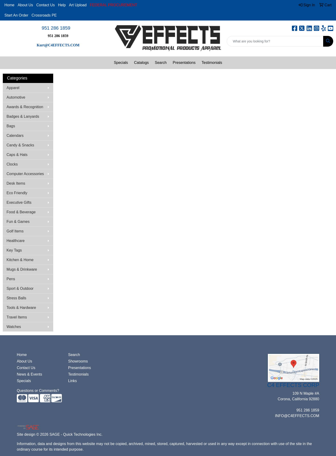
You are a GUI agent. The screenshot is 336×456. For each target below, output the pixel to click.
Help (62, 5)
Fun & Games (18, 222)
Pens (11, 279)
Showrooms (78, 361)
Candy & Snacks (20, 145)
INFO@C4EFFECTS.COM (297, 416)
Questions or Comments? (38, 391)
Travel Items (17, 317)
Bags (11, 126)
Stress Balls (16, 298)
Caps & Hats (17, 155)
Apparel (13, 88)
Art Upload (78, 5)
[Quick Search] (275, 41)
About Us (25, 5)
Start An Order (16, 15)
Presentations (184, 63)
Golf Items (15, 231)
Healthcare (15, 241)
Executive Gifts (19, 202)
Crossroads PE (44, 15)
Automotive (16, 97)
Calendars (15, 136)
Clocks (12, 164)
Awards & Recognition (25, 107)
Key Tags (14, 250)
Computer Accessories (25, 174)
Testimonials (212, 63)
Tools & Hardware (21, 308)
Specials (121, 63)
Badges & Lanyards (23, 116)
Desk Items (16, 183)
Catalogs (141, 63)
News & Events (29, 374)
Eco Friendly (17, 193)
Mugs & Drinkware (22, 269)
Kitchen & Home (20, 260)
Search (161, 63)
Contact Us (45, 5)
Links (72, 381)
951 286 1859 (56, 28)
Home (9, 5)
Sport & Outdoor (20, 288)
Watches (14, 327)
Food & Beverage (21, 212)
